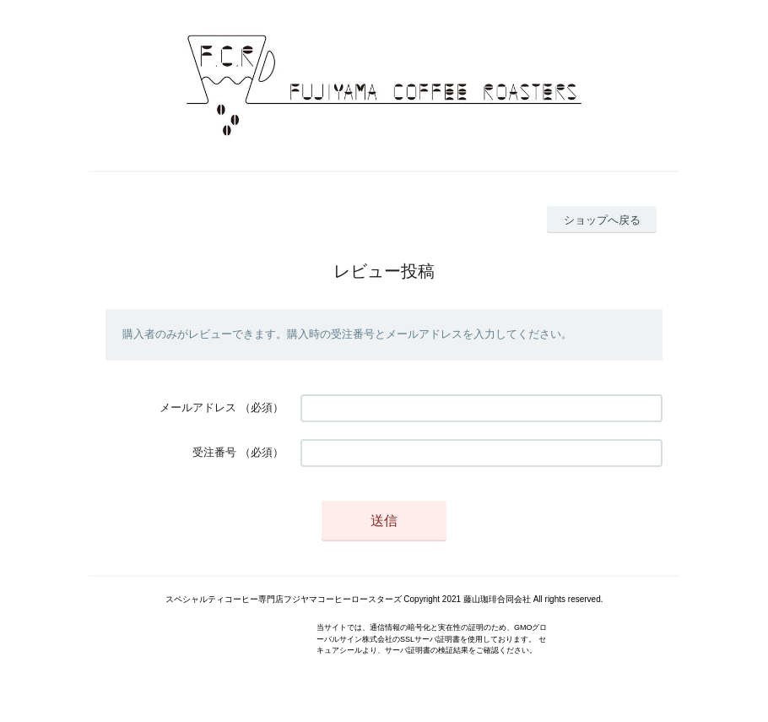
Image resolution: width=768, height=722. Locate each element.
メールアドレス (198, 407)
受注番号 (214, 452)
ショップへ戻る (602, 220)
